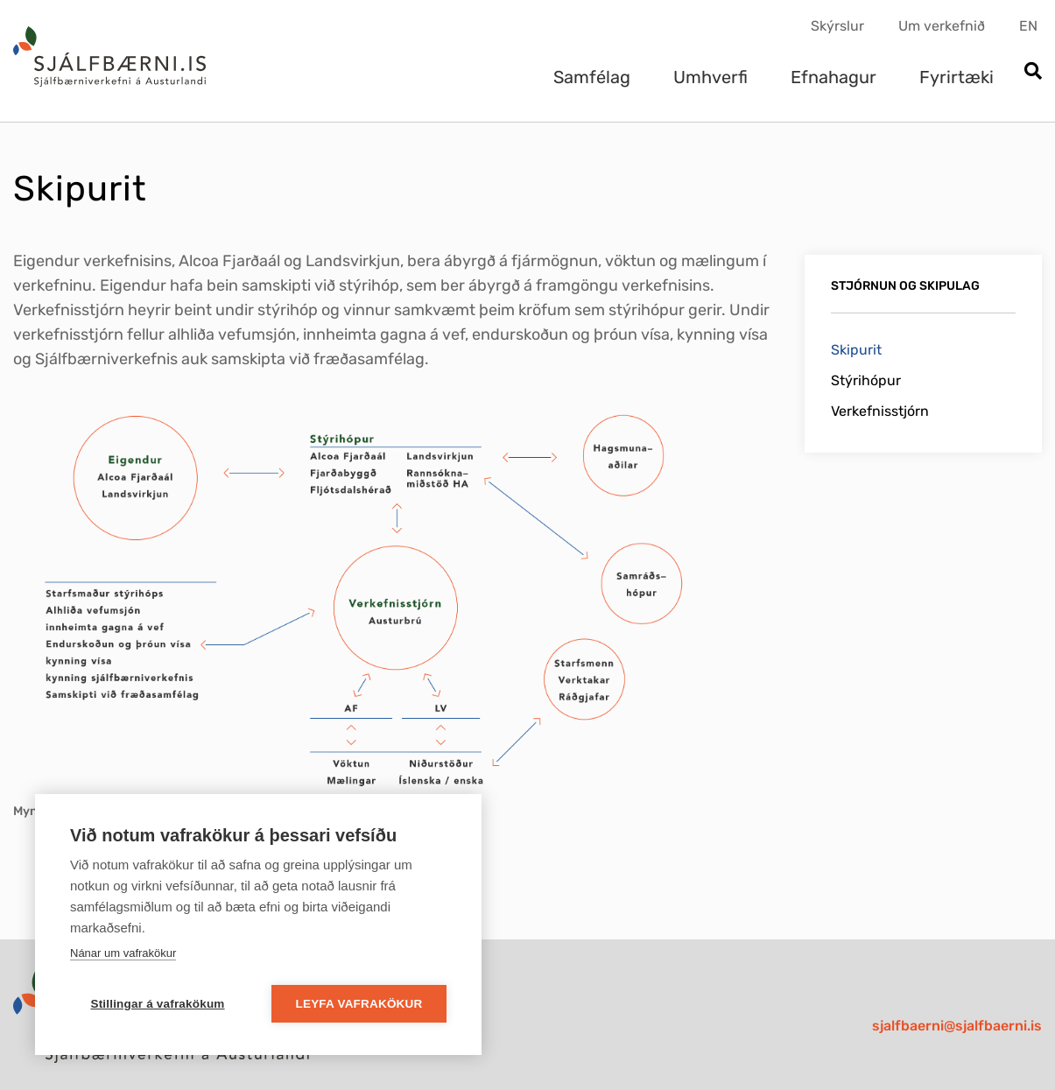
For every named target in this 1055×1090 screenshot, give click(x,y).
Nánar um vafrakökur (123, 953)
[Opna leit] (1032, 72)
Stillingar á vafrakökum (157, 1003)
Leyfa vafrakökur (359, 1003)
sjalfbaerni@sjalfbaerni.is (957, 1025)
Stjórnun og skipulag (905, 285)
